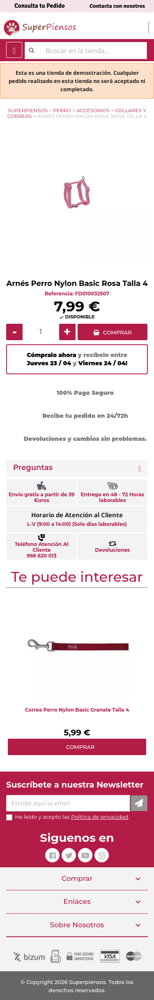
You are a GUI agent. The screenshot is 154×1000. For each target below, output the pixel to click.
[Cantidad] (41, 332)
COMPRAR (117, 332)
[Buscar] (86, 50)
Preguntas (33, 467)
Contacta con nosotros (117, 5)
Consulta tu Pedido (39, 5)
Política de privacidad (99, 816)
